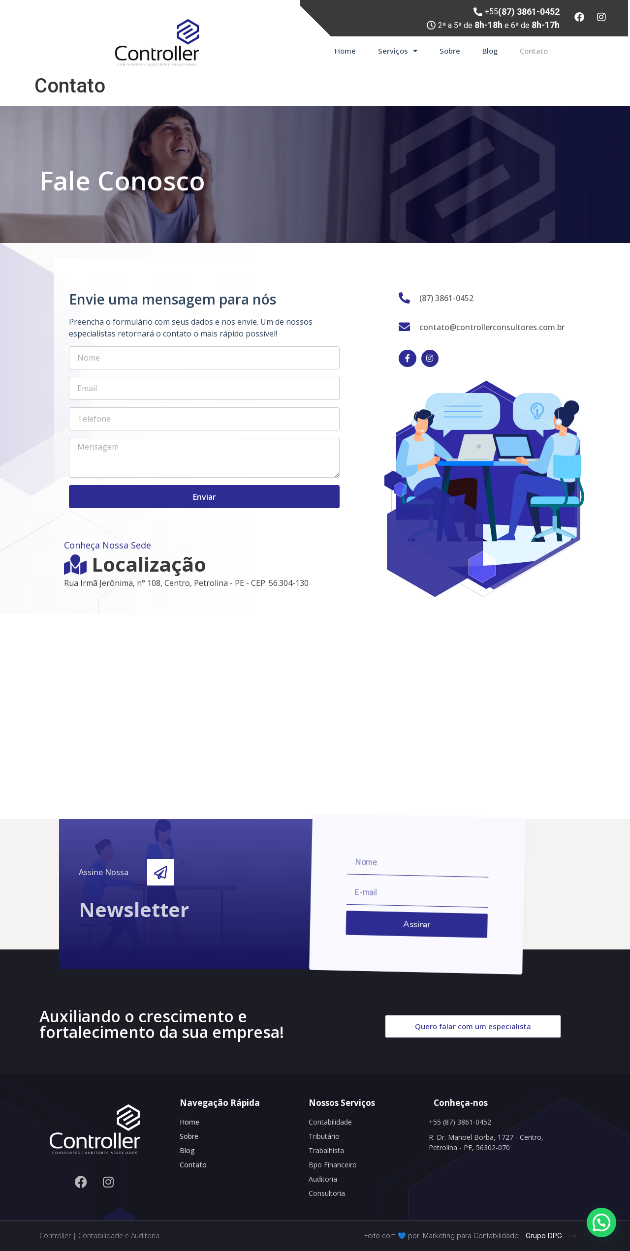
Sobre (450, 51)
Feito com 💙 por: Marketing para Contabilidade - (444, 1235)
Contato (534, 51)
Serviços (397, 51)
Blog (490, 51)
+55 (522, 11)
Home (345, 51)
